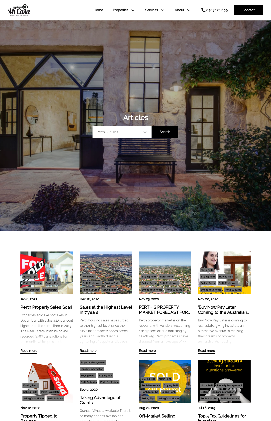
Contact (248, 10)
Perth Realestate (32, 283)
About (179, 10)
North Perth (89, 276)
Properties (120, 10)
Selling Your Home (152, 289)
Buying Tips (30, 276)
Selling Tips (148, 398)
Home (98, 10)
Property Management (92, 362)
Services (151, 10)
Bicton (204, 392)
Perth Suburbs (31, 289)
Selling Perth (50, 289)
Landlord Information (91, 369)
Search (165, 132)
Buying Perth (52, 283)
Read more (28, 351)
